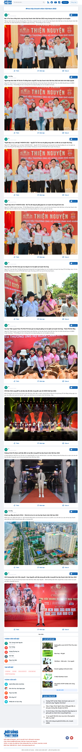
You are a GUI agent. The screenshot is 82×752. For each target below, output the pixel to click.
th (8, 14)
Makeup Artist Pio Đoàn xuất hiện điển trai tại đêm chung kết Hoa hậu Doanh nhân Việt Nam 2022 (32, 453)
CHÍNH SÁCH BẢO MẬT (41, 750)
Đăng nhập (74, 2)
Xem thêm (41, 634)
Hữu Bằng (10, 76)
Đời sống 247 (12, 697)
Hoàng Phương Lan (14, 651)
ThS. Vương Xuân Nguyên (16, 642)
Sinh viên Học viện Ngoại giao (17, 688)
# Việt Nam (7, 671)
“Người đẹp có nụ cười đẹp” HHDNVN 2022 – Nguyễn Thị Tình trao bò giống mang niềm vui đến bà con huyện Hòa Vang (38, 142)
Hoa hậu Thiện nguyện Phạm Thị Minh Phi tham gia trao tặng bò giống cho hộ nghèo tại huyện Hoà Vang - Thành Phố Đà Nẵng (39, 329)
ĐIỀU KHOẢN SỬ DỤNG (28, 750)
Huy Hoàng (12, 647)
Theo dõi (74, 15)
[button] (65, 71)
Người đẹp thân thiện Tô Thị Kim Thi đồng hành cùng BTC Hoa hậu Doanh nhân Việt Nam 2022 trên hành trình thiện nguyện (39, 80)
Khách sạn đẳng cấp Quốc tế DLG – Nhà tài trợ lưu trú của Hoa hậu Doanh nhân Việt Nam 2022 (31, 515)
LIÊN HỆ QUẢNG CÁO (54, 750)
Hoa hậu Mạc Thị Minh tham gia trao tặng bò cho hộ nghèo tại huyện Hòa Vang (26, 266)
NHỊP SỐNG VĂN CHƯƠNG (16, 684)
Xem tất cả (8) (60, 690)
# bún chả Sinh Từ (22, 671)
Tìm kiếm (44, 2)
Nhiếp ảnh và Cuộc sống (15, 701)
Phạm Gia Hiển (13, 660)
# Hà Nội (14, 671)
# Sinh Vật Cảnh (32, 671)
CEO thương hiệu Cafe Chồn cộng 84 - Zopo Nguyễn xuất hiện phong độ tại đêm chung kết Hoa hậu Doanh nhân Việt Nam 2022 (40, 577)
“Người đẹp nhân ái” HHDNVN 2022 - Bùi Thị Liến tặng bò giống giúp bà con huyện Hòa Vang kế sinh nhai (34, 204)
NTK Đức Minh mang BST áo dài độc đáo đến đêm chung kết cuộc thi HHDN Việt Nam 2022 (30, 391)
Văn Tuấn (11, 655)
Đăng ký (65, 2)
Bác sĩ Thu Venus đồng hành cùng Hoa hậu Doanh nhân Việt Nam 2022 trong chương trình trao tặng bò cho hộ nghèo (37, 18)
